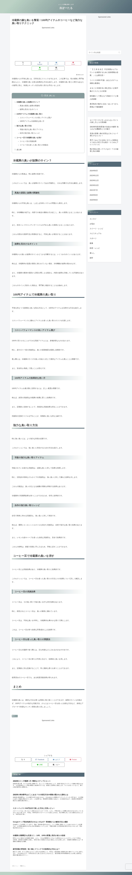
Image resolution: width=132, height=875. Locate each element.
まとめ (19, 145)
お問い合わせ (50, 869)
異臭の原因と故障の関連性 (30, 101)
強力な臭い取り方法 (24, 121)
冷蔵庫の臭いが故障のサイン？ (28, 97)
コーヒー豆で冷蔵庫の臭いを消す (29, 133)
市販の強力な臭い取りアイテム (31, 125)
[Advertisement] (48, 42)
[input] (104, 53)
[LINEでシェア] (66, 63)
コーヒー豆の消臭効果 (28, 137)
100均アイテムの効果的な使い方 (32, 116)
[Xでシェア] (17, 63)
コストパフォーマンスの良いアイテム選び (36, 113)
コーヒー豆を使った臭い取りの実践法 (34, 141)
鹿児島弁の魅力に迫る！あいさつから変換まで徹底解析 (104, 105)
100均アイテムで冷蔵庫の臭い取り (30, 109)
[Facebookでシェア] (30, 63)
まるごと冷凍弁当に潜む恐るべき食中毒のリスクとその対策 (104, 89)
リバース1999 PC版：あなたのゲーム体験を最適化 (104, 81)
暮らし (14, 711)
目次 (46, 90)
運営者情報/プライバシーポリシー (66, 869)
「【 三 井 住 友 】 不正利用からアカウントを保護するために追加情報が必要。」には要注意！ (104, 72)
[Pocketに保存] (54, 63)
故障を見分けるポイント (29, 104)
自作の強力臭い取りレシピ (30, 129)
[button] (78, 63)
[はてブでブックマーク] (42, 63)
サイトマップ (82, 869)
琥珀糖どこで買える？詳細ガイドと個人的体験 (104, 97)
